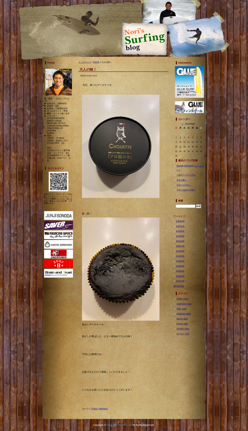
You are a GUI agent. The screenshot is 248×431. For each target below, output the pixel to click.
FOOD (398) (182, 324)
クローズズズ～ (184, 185)
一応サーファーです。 (187, 175)
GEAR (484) (182, 319)
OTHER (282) (183, 329)
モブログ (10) (183, 334)
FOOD (96, 62)
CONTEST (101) (184, 304)
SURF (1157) (183, 299)
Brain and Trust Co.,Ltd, (119, 425)
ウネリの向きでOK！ (186, 190)
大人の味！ (182, 180)
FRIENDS (103, 409)
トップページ (85, 62)
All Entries (178, 286)
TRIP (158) (182, 309)
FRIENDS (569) (184, 314)
